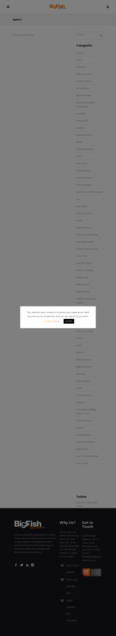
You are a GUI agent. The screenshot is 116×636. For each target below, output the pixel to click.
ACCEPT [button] (68, 321)
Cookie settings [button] (52, 321)
